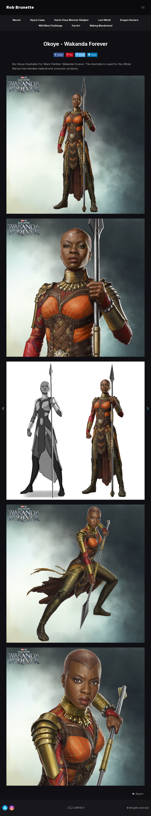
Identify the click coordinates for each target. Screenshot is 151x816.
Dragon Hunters (129, 20)
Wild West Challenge (50, 25)
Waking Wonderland (101, 25)
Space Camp (37, 20)
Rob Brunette (20, 7)
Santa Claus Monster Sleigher (71, 20)
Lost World (104, 20)
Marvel (16, 20)
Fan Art (76, 25)
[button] (138, 793)
